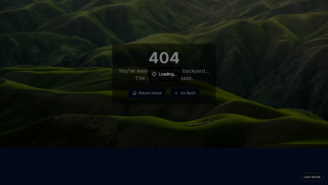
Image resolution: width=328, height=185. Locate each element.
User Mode (312, 177)
